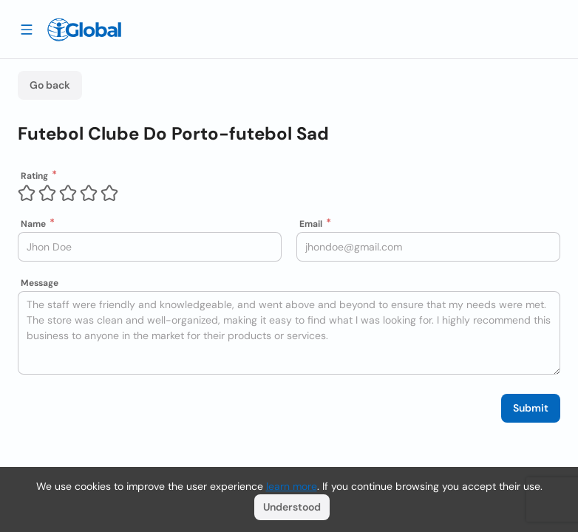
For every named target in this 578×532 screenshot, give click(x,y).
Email (310, 224)
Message (39, 283)
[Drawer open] (26, 29)
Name (33, 224)
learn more (291, 486)
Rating (34, 176)
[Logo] (84, 29)
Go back (50, 85)
